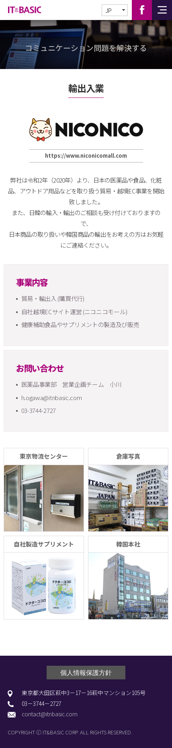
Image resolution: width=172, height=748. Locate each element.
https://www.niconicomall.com (86, 155)
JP (108, 10)
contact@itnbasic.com (50, 714)
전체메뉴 (162, 10)
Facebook (142, 10)
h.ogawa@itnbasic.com (51, 397)
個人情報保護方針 (86, 672)
